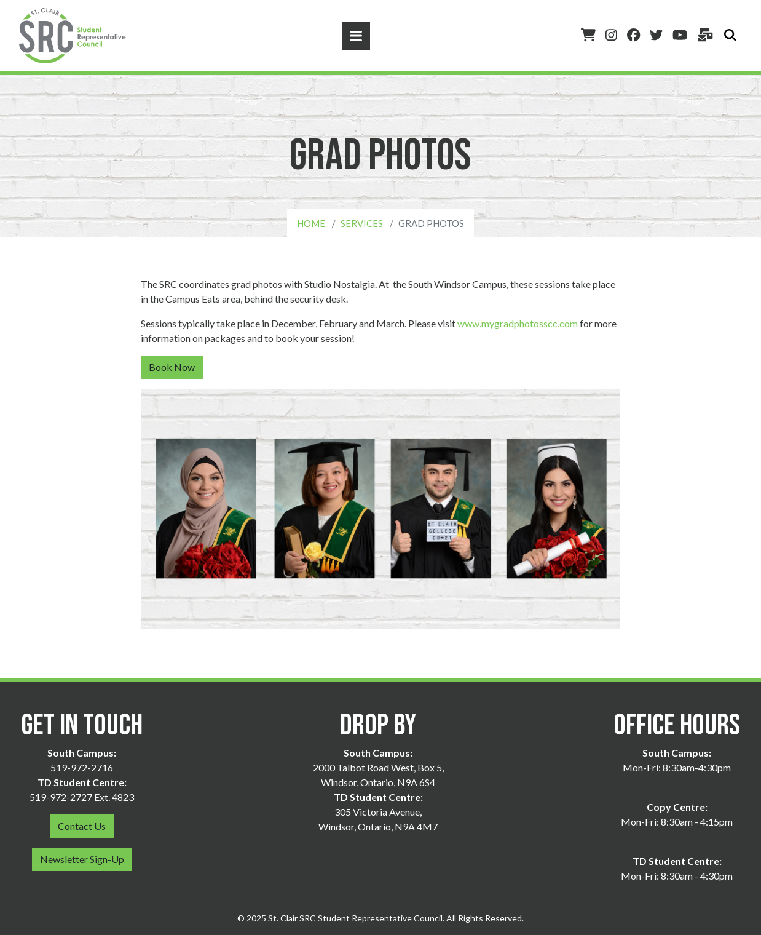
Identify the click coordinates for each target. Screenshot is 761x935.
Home (311, 223)
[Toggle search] (730, 35)
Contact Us (82, 826)
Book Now (172, 367)
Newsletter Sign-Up (82, 859)
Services (362, 223)
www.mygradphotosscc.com (517, 323)
